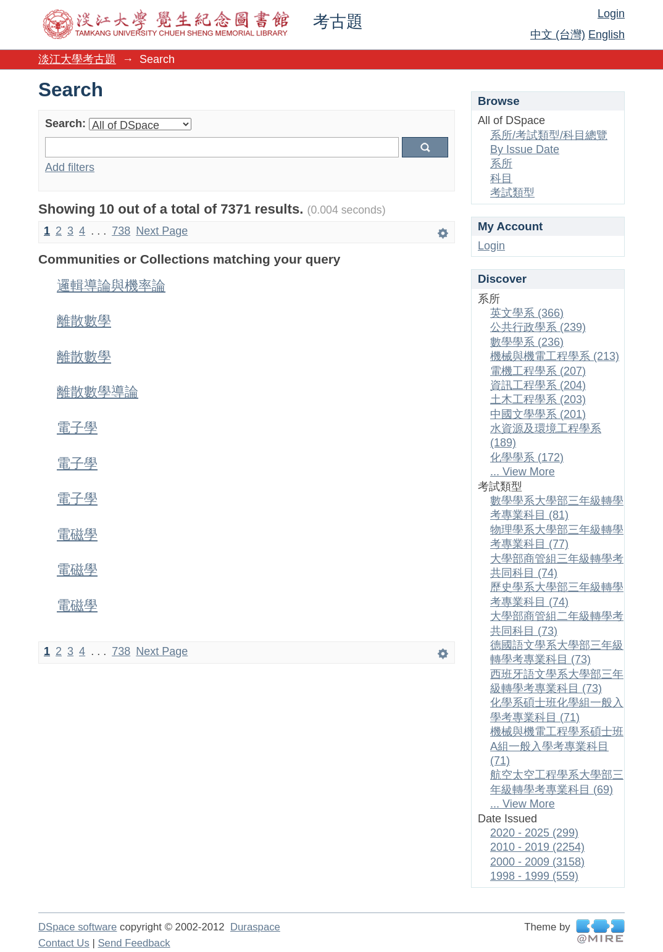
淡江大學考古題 (77, 59)
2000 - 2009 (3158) (537, 862)
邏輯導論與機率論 (111, 285)
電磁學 (77, 534)
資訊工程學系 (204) (538, 385)
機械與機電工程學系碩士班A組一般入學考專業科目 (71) (556, 746)
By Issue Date (524, 149)
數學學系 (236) (527, 342)
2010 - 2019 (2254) (537, 847)
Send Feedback (134, 943)
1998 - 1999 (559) (534, 876)
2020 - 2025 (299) (534, 833)
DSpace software (77, 927)
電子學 (77, 427)
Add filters (69, 167)
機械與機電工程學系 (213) (554, 356)
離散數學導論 (97, 391)
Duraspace (255, 927)
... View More (522, 472)
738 (121, 231)
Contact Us (64, 943)
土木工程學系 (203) (538, 399)
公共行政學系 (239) (538, 327)
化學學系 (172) (527, 457)
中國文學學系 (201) (538, 414)
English (606, 34)
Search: (65, 123)
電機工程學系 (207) (538, 371)
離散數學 (84, 320)
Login (611, 13)
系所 (501, 163)
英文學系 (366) (527, 313)
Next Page (162, 231)
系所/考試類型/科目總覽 (548, 135)
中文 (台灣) (557, 34)
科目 (501, 178)
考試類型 (512, 192)
